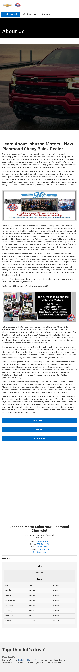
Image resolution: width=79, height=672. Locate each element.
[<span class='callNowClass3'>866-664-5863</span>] (42, 547)
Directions (29, 14)
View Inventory (39, 420)
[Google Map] (39, 484)
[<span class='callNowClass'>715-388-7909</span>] (42, 541)
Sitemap (30, 660)
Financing (39, 429)
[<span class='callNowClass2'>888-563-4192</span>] (43, 544)
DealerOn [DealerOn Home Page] (21, 660)
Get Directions (39, 552)
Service (39, 573)
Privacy (37, 660)
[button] (10, 14)
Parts (39, 579)
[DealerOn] (9, 657)
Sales (39, 566)
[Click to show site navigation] (74, 14)
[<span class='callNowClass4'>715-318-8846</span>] (43, 549)
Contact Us (39, 438)
